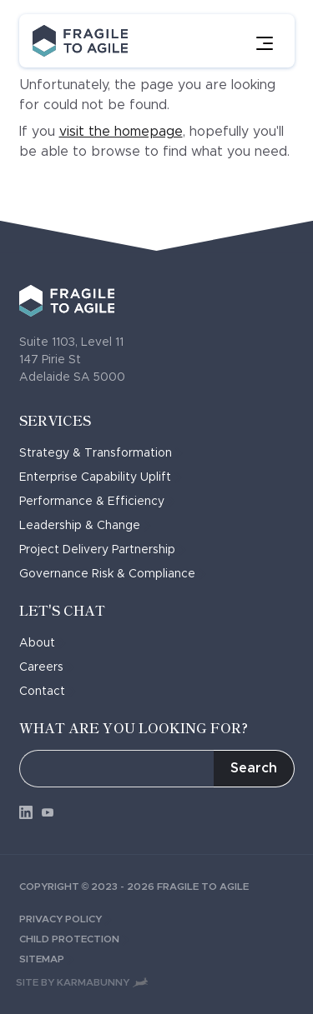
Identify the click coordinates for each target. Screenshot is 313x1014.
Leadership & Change (85, 526)
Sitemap (46, 959)
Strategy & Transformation (101, 453)
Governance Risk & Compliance (112, 574)
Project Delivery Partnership (102, 550)
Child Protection (74, 939)
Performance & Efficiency (97, 501)
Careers (46, 667)
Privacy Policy (65, 919)
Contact (47, 691)
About (42, 643)
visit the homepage (121, 131)
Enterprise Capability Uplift (100, 477)
